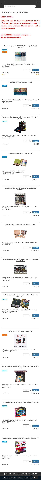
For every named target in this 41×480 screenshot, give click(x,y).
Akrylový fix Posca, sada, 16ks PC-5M (20, 331)
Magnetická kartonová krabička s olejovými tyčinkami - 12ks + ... (20, 367)
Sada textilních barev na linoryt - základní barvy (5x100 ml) (20, 402)
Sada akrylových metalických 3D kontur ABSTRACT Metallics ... (20, 189)
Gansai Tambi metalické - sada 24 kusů (21, 153)
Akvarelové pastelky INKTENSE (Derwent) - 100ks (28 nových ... (20, 46)
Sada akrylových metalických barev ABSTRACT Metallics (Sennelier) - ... (20, 260)
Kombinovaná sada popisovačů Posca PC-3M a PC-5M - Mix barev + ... (20, 117)
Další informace (26, 477)
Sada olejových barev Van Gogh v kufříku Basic (20, 224)
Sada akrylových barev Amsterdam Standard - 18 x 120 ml (20, 438)
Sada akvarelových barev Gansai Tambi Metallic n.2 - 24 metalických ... (20, 295)
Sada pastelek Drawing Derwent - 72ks (20, 82)
